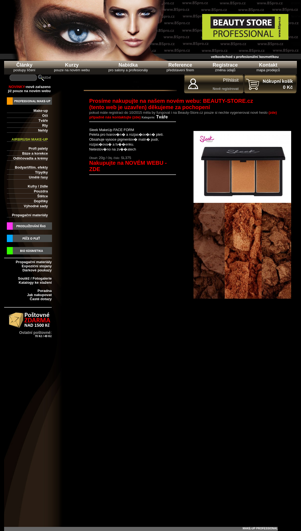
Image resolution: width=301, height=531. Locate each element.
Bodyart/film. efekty (31, 167)
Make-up (40, 111)
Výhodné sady (36, 206)
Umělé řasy (38, 177)
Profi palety (38, 148)
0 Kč (288, 87)
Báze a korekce (35, 153)
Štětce (42, 196)
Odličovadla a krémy (30, 158)
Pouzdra (41, 191)
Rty (45, 125)
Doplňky (41, 201)
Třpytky (41, 172)
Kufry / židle (38, 186)
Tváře (43, 120)
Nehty (43, 130)
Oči (45, 115)
